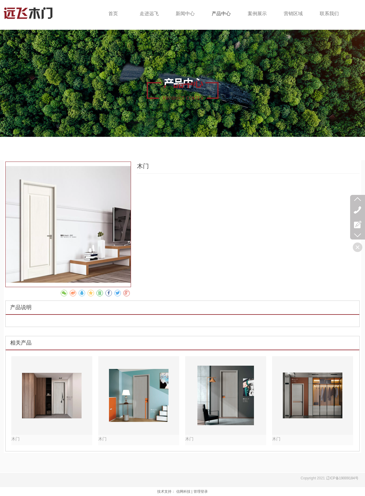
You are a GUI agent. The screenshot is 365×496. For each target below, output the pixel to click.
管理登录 (201, 491)
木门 (15, 439)
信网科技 (183, 491)
